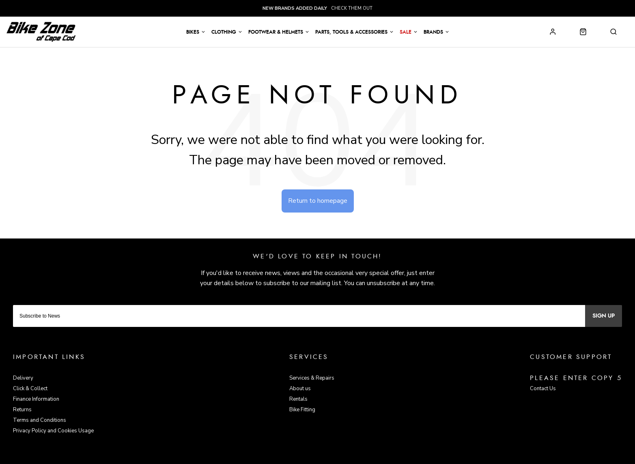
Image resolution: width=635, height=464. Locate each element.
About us (300, 388)
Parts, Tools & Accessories (351, 32)
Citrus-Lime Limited (344, 456)
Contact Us (543, 388)
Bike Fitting (302, 409)
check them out (317, 8)
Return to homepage (317, 200)
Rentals (298, 399)
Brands (433, 32)
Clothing (223, 32)
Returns (22, 409)
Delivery (23, 378)
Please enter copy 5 (576, 378)
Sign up (603, 316)
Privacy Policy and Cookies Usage (53, 430)
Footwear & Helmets (275, 32)
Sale (405, 32)
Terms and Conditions (39, 420)
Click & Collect (30, 388)
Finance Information (36, 399)
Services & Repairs (311, 378)
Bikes (192, 32)
